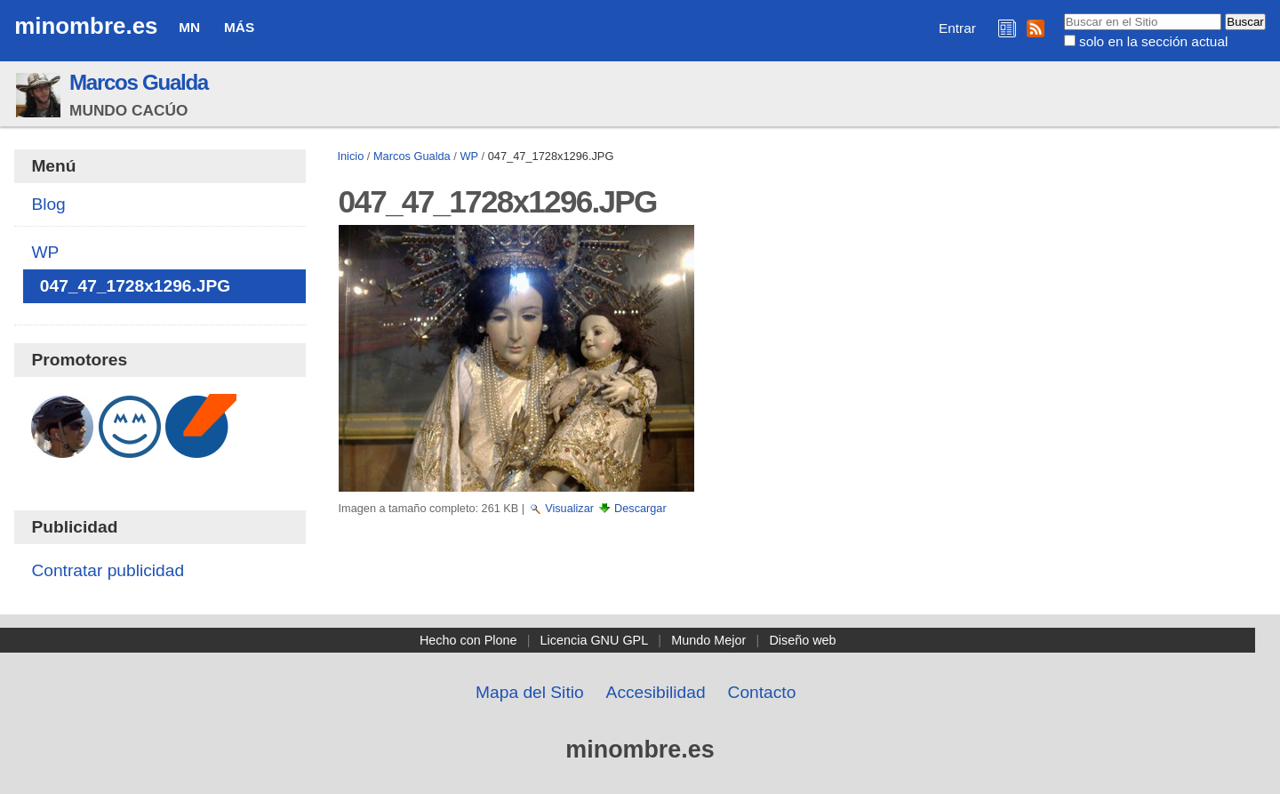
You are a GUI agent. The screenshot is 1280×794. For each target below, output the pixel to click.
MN (189, 27)
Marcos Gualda (138, 82)
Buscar (1062, 12)
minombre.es (85, 25)
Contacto (762, 692)
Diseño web (802, 640)
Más (239, 27)
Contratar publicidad (107, 570)
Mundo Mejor (708, 640)
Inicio (350, 156)
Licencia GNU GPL (594, 640)
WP (469, 156)
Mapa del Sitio (530, 692)
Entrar (957, 28)
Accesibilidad (656, 692)
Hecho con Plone (468, 640)
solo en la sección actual (1153, 41)
